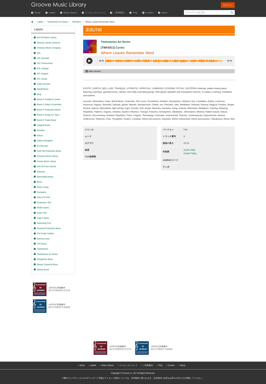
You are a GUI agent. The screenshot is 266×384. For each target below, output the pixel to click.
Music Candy (43, 187)
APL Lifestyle (43, 68)
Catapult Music (43, 125)
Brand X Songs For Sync (48, 115)
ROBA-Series (43, 208)
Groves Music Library (46, 161)
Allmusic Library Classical (48, 43)
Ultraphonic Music (45, 259)
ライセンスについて (95, 12)
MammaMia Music (45, 177)
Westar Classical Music (47, 264)
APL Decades (43, 58)
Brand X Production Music (48, 110)
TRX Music (42, 244)
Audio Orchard (43, 84)
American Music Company (49, 48)
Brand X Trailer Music (46, 120)
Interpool (41, 172)
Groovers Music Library (47, 156)
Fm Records (42, 146)
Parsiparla (41, 192)
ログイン (228, 5)
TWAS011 (76, 22)
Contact (149, 12)
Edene (40, 135)
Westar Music (43, 269)
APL (39, 53)
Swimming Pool (44, 223)
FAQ (135, 12)
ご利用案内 (119, 12)
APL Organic (42, 73)
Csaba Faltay (190, 153)
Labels (52, 12)
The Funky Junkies (45, 233)
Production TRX (44, 202)
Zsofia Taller (190, 150)
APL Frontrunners (45, 63)
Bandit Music (43, 89)
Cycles (120, 47)
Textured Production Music (49, 228)
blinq (39, 94)
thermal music (43, 239)
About (164, 12)
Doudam (40, 130)
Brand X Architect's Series (48, 99)
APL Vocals (42, 79)
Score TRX (42, 213)
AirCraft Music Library (46, 37)
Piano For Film (43, 197)
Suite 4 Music (43, 218)
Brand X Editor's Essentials (49, 104)
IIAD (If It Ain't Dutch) (46, 166)
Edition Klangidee (45, 140)
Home (38, 12)
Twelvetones (42, 249)
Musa (39, 182)
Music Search (70, 12)
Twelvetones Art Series (57, 22)
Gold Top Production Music (49, 151)
